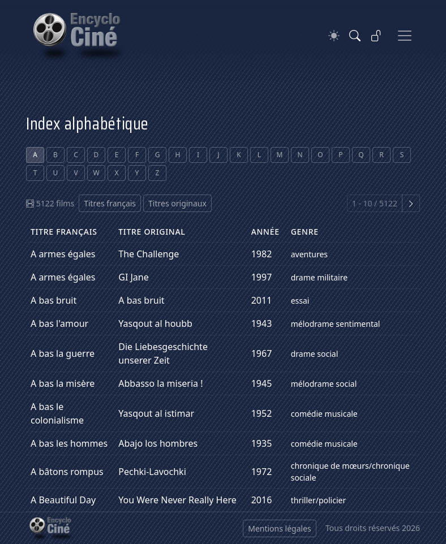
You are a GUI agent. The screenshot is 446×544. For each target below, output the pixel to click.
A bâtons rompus (67, 471)
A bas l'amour (59, 323)
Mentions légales (279, 528)
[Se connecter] (376, 35)
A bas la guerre (63, 353)
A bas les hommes (69, 443)
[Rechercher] (354, 35)
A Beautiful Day (63, 500)
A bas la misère (63, 383)
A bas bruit (53, 300)
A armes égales (63, 254)
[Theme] (334, 36)
